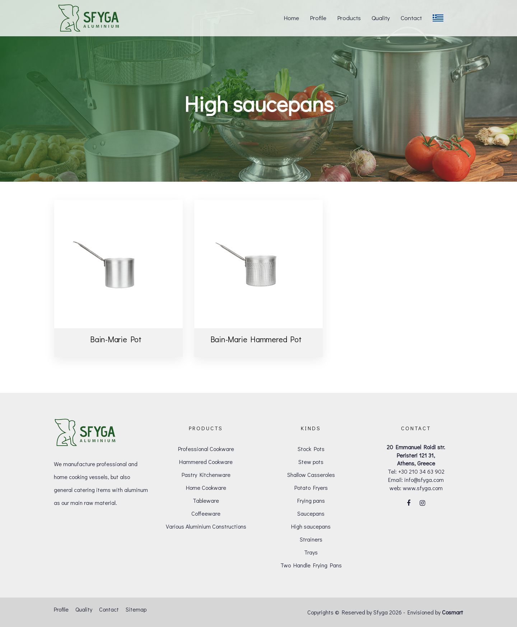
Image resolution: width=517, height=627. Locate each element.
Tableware (206, 500)
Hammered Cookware (206, 461)
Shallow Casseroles (311, 474)
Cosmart (452, 612)
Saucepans (311, 513)
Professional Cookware (206, 448)
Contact (109, 609)
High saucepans (311, 526)
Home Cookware (206, 487)
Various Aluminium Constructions (206, 526)
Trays (311, 552)
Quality (83, 609)
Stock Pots (311, 448)
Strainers (311, 539)
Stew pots (310, 461)
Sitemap (136, 609)
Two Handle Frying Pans (311, 565)
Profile (61, 609)
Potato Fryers (311, 487)
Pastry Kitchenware (206, 474)
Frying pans (311, 500)
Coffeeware (205, 513)
